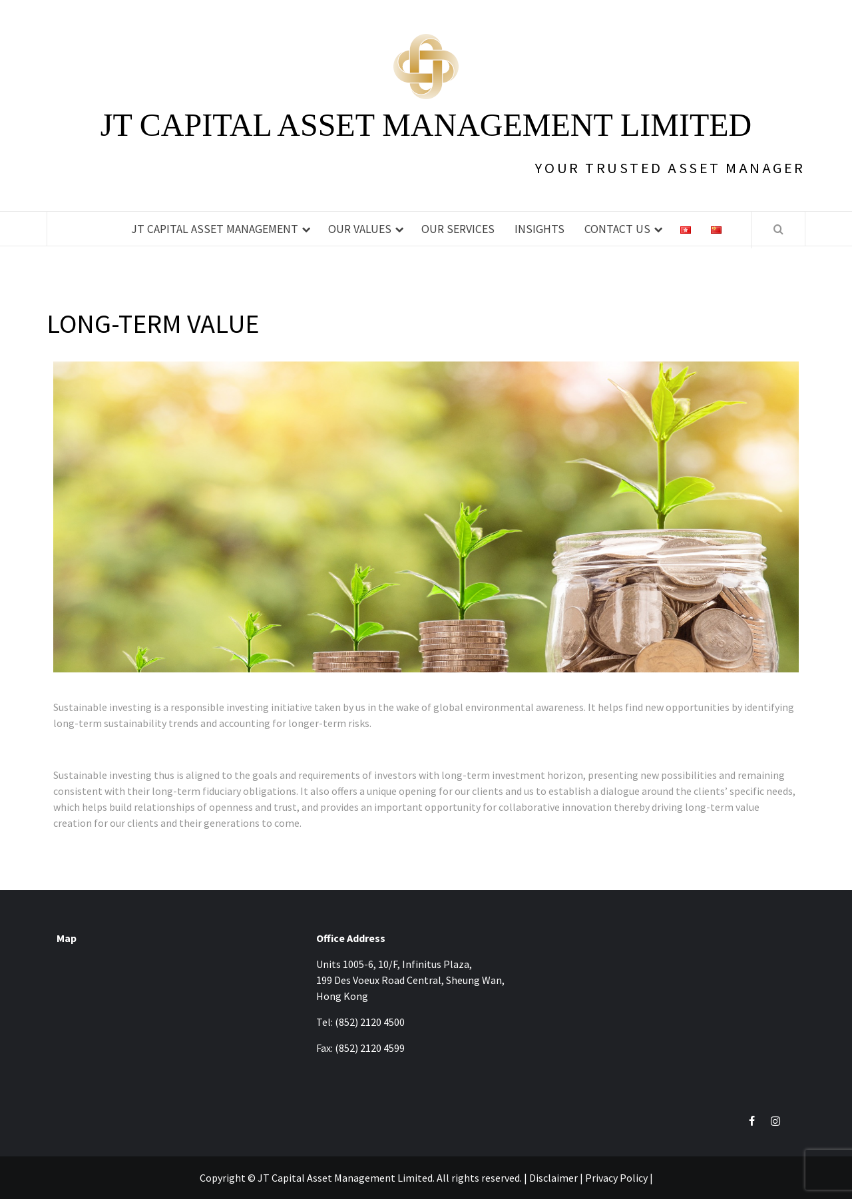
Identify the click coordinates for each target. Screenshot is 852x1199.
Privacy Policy (616, 1177)
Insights (539, 228)
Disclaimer (553, 1177)
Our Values (359, 228)
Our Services (458, 228)
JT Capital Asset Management (214, 228)
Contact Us (617, 228)
